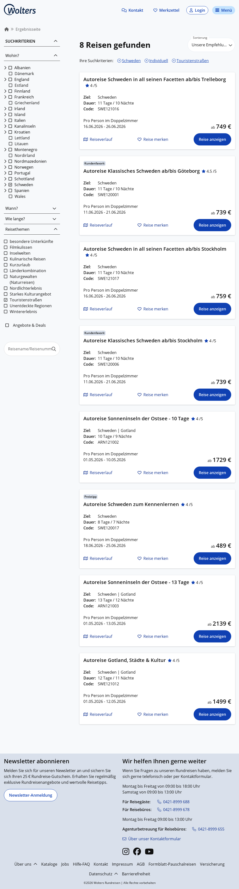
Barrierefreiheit (136, 874)
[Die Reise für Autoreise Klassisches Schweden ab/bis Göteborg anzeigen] (212, 225)
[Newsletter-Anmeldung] (30, 795)
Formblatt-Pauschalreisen (172, 864)
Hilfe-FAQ (81, 864)
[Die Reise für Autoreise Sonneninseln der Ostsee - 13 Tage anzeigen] (212, 636)
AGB (141, 864)
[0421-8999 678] (173, 810)
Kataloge (49, 864)
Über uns (25, 864)
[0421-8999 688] (173, 802)
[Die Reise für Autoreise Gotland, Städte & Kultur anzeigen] (212, 714)
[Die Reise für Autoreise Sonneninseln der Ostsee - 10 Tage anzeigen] (212, 473)
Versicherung (212, 864)
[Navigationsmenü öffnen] (223, 10)
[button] (132, 10)
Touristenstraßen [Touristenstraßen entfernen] (193, 60)
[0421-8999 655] (208, 829)
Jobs (65, 864)
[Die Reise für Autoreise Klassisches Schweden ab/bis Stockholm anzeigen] (212, 395)
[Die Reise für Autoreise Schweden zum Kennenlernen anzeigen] (212, 558)
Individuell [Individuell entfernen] (158, 60)
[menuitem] (6, 29)
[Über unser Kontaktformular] (151, 839)
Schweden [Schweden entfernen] (131, 60)
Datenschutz (103, 874)
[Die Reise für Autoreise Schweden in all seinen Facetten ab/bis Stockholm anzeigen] (212, 309)
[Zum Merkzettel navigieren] (166, 10)
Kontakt (101, 864)
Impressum (122, 864)
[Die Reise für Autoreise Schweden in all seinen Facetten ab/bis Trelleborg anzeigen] (212, 139)
